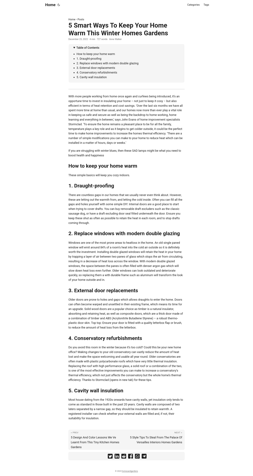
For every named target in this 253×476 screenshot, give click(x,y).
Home (50, 5)
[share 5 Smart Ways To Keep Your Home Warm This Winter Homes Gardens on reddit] (123, 457)
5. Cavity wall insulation (91, 77)
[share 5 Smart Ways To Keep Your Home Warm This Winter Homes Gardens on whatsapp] (137, 457)
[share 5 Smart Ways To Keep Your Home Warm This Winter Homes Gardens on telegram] (144, 457)
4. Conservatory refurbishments (96, 72)
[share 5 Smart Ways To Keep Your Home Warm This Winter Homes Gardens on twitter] (110, 457)
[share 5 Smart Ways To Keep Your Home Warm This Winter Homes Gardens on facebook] (130, 457)
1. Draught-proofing (88, 58)
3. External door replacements (95, 67)
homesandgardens (130, 471)
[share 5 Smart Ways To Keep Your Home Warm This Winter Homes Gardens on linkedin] (117, 457)
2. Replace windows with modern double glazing (107, 63)
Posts (81, 19)
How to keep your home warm (95, 54)
